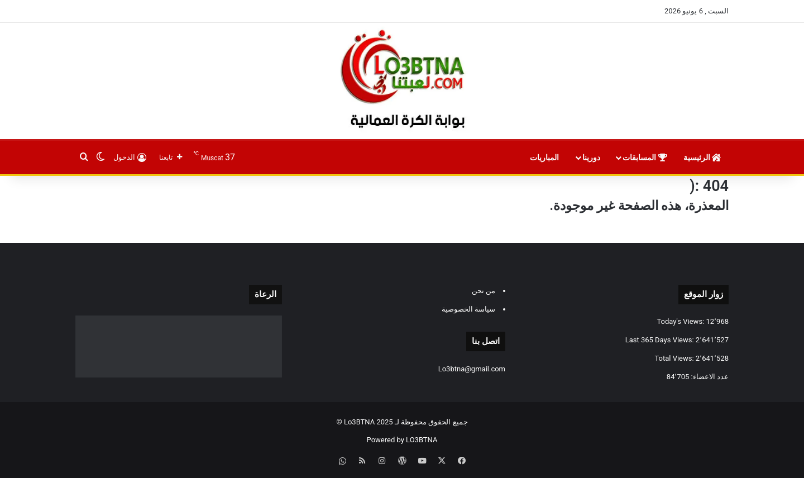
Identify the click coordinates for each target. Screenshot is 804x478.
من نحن (483, 290)
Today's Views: (681, 321)
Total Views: (674, 358)
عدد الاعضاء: (709, 376)
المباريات (545, 157)
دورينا (591, 157)
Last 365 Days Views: (660, 340)
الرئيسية (702, 157)
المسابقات (645, 157)
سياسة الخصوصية (468, 309)
